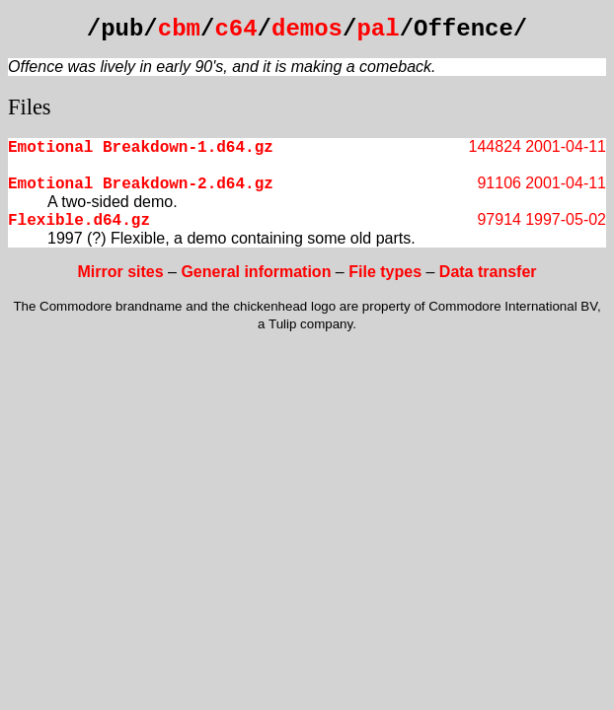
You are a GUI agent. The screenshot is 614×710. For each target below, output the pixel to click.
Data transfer (488, 271)
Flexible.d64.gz (79, 221)
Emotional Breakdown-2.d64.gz (140, 184)
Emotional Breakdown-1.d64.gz (140, 148)
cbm (179, 29)
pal (377, 29)
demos (307, 29)
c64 (235, 29)
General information (256, 271)
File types (385, 271)
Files (29, 107)
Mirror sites (120, 271)
